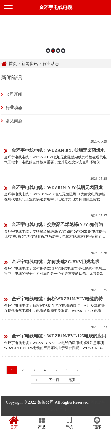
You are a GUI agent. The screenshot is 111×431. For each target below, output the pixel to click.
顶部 (97, 423)
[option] (55, 37)
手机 (69, 423)
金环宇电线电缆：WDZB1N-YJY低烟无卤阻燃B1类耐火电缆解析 (53, 188)
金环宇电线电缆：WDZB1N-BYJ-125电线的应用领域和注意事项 (55, 337)
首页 (13, 63)
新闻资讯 (29, 63)
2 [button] (53, 51)
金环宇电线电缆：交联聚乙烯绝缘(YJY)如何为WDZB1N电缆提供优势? (53, 225)
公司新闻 (14, 94)
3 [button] (58, 51)
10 (37, 380)
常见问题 (14, 121)
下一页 (54, 380)
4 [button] (63, 51)
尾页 (71, 380)
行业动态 (50, 63)
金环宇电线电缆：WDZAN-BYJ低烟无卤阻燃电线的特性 (54, 151)
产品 (42, 423)
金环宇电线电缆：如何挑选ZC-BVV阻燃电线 (52, 262)
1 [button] (48, 51)
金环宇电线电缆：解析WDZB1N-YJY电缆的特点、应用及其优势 (53, 299)
